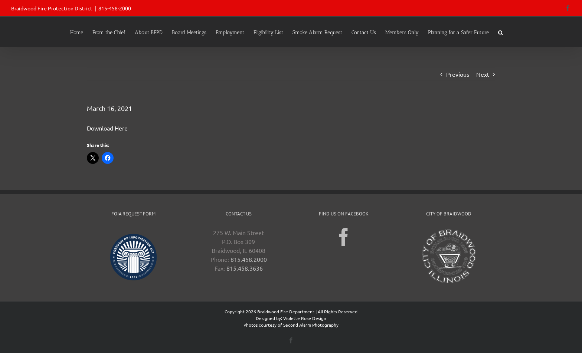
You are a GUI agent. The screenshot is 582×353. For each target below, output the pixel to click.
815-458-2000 (114, 8)
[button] (500, 32)
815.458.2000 (248, 259)
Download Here (107, 128)
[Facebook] (344, 237)
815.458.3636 (244, 268)
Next (482, 74)
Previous (457, 74)
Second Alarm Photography (311, 325)
